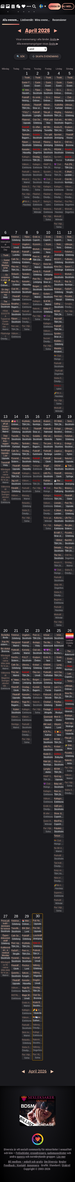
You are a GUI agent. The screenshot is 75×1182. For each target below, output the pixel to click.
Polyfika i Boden (59, 702)
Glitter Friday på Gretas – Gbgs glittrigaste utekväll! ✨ (48, 309)
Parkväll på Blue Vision (27, 172)
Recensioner (59, 20)
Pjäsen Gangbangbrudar (27, 142)
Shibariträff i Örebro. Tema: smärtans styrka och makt (16, 274)
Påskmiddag (27, 120)
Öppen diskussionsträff (5, 938)
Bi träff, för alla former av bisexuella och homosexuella (59, 533)
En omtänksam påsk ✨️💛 (37, 97)
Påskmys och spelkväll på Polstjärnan (48, 142)
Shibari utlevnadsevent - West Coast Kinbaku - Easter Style (59, 97)
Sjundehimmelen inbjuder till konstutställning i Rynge (48, 172)
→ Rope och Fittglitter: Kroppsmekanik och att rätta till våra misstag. (69, 666)
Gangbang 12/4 (69, 304)
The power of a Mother (48, 443)
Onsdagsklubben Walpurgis (37, 987)
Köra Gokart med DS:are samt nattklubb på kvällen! (59, 267)
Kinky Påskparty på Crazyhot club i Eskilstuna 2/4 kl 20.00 (37, 201)
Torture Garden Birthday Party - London (59, 836)
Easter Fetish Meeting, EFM (27, 82)
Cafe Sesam (16, 259)
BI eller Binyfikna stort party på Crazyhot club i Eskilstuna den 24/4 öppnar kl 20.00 (48, 813)
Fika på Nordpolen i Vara (69, 738)
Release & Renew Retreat (48, 249)
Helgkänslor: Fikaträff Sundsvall (59, 495)
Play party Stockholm (69, 547)
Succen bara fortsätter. (48, 338)
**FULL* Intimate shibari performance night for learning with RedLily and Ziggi (37, 264)
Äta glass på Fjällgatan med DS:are (69, 525)
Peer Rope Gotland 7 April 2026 (16, 281)
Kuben (16, 311)
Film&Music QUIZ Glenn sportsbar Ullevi (16, 488)
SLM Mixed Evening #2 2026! (48, 301)
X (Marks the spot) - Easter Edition (69, 172)
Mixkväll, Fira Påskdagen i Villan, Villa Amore (69, 209)
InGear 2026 (48, 635)
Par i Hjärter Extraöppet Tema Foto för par (69, 768)
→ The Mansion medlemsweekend (59, 642)
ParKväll (59, 371)
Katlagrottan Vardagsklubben (27, 157)
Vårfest (59, 540)
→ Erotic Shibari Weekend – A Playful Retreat (59, 657)
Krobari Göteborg (37, 665)
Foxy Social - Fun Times (37, 179)
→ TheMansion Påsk (27, 78)
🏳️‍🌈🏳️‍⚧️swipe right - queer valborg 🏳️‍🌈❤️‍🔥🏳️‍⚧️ (37, 1017)
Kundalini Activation (37, 687)
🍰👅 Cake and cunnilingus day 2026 (16, 421)
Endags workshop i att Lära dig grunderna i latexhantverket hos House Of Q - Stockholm (59, 428)
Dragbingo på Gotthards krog (37, 980)
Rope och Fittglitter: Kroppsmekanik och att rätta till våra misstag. (59, 680)
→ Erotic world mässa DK (48, 237)
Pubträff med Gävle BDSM (48, 458)
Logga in (54, 6)
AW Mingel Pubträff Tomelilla (48, 127)
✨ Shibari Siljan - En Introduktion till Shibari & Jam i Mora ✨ (69, 745)
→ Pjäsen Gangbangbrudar (37, 90)
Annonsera (33, 1165)
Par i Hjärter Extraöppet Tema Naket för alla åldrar (69, 782)
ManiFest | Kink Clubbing (59, 821)
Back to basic (59, 142)
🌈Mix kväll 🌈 (27, 201)
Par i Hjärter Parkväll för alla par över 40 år (37, 187)
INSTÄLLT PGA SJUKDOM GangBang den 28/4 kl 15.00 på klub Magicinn (16, 995)
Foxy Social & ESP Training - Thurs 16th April (37, 481)
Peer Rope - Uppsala (69, 503)
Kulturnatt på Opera (59, 518)
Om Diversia (51, 1161)
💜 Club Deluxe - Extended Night (48, 179)
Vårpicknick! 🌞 (59, 724)
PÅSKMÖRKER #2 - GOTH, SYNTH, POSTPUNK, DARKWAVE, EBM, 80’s (59, 149)
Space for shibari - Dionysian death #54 (69, 267)
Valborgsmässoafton (37, 1025)
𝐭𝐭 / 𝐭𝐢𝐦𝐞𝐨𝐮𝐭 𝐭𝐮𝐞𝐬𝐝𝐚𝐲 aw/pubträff (16, 680)
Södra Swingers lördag (59, 378)
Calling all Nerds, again (59, 304)
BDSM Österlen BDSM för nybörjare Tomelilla (59, 739)
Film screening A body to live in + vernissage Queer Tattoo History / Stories (59, 761)
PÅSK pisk (48, 120)
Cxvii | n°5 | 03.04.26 (48, 157)
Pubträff (16, 244)
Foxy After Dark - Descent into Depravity (59, 172)
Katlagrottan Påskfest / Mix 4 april (59, 187)
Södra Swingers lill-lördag (27, 187)
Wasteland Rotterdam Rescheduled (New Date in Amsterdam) (59, 348)
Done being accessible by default (48, 264)
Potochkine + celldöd (27, 458)
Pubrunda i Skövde (48, 694)
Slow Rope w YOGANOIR (69, 693)
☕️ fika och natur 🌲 (59, 481)
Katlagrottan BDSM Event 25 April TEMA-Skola (59, 799)
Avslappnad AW (37, 642)
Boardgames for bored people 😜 (69, 510)
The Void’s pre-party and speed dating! (27, 436)
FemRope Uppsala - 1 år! (5, 453)
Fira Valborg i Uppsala (37, 928)
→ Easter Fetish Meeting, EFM (37, 82)
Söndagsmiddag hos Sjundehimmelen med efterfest (69, 562)
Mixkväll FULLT (59, 408)
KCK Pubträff (48, 732)
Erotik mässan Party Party (48, 806)
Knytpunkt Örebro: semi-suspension (69, 127)
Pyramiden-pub (16, 458)
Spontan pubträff (59, 134)
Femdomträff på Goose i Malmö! (5, 425)
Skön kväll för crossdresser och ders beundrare (27, 1032)
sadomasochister (56, 1153)
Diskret (66, 1165)
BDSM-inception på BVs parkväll (27, 289)
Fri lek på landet (59, 443)
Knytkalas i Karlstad (27, 105)
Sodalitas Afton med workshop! (37, 436)
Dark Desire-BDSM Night (37, 149)
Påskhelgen (37, 194)
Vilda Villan (59, 585)
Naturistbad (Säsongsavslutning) (69, 458)
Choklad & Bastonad (48, 702)
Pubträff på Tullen (27, 252)
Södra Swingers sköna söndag (69, 570)
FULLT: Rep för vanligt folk (27, 657)
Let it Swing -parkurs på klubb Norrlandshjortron (59, 672)
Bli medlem (68, 6)
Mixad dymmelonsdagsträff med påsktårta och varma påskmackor (27, 179)
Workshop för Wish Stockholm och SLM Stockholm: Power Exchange (69, 274)
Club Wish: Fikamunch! (16, 289)
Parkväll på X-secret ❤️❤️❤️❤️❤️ (59, 209)
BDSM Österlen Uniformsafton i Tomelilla (59, 311)
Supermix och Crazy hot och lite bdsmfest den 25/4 (59, 893)
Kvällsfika (59, 105)
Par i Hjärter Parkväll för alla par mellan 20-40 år (37, 316)
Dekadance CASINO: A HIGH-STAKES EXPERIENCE (59, 547)
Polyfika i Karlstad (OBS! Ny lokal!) (16, 443)
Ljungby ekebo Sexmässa (48, 769)
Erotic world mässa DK (37, 237)
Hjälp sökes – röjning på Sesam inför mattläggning (37, 943)
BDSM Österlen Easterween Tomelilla (59, 769)
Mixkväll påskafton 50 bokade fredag (59, 216)
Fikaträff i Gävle (59, 473)
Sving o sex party (59, 385)
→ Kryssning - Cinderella (48, 244)
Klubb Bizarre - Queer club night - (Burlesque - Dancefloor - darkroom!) (37, 1002)
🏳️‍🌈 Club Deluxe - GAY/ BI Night (59, 356)
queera (21, 1156)
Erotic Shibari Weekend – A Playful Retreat (48, 657)
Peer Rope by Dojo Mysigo (37, 279)
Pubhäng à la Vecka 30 (48, 481)
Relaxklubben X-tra (27, 1040)
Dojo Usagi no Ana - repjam (5, 440)
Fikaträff (37, 105)
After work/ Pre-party (48, 436)
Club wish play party (37, 650)
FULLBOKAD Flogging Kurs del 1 (59, 281)
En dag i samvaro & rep (5, 292)
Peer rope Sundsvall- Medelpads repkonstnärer (16, 943)
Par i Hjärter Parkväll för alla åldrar (27, 194)
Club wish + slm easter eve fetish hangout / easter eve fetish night (59, 120)
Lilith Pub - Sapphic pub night (48, 149)
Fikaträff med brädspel (59, 252)
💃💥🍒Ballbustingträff (59, 732)
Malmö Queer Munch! (37, 294)
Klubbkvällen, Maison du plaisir (59, 341)
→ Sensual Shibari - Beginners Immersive (69, 421)
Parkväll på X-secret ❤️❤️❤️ (59, 607)
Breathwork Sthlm (16, 304)
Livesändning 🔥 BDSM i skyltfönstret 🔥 (59, 503)
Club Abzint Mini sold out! (69, 179)
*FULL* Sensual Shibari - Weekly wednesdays (27, 267)
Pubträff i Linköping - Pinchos (48, 271)
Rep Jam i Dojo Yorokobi (69, 281)
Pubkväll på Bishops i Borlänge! (48, 451)
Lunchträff (37, 935)
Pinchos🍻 (27, 259)
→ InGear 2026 (59, 635)
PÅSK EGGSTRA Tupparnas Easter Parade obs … (5, 319)
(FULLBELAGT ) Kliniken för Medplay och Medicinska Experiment (59, 694)
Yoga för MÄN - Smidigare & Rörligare (27, 702)
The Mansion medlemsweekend (48, 642)
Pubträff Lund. (27, 127)
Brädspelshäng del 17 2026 (59, 289)
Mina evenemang (43, 20)
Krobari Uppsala (59, 746)
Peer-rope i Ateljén (27, 950)
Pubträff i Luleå (59, 326)
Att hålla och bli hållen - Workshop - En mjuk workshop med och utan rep (69, 120)
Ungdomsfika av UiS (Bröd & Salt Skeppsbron (27, 244)
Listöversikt (26, 20)
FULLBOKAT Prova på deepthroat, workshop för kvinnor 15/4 (27, 428)
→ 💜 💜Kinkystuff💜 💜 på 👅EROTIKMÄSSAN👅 (59, 650)
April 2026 (37, 30)
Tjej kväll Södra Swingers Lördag (59, 863)
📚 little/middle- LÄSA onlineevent (27, 921)
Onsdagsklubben (27, 451)
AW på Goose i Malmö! (48, 256)
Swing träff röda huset (48, 201)
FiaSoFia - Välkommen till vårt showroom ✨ (16, 950)
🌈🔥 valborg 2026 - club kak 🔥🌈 (37, 1010)
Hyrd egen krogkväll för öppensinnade (59, 776)
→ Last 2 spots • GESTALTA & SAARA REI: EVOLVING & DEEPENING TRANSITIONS (69, 673)
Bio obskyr (5, 649)
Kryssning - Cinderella (37, 244)
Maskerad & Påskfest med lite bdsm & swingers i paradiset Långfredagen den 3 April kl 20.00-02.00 (48, 209)
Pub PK (5, 642)
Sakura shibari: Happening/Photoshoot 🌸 (27, 973)
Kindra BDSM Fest (59, 127)
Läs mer (61, 1156)
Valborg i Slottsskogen (37, 965)
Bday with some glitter (59, 784)
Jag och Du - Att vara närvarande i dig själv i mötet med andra (16, 481)
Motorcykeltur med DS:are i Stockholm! (69, 488)
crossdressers (38, 1153)
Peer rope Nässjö (59, 296)
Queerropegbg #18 (48, 680)
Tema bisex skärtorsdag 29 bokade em (37, 209)
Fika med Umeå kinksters (16, 267)
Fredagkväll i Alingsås (48, 709)
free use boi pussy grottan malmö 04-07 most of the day (16, 326)
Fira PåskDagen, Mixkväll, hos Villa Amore (69, 201)
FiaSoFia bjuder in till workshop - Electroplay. (69, 289)
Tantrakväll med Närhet (27, 134)
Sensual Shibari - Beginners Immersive (59, 458)
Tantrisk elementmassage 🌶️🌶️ (48, 687)
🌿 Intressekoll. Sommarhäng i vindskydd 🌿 (27, 90)
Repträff (48, 279)
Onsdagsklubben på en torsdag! (37, 157)
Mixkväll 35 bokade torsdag (59, 614)
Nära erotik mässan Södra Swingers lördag (59, 878)
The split (48, 134)
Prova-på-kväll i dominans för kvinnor (5, 925)
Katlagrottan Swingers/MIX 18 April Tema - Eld (59, 525)
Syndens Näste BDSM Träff (59, 333)
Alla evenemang (10, 21)
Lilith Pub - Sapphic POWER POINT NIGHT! (48, 473)
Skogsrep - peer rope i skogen (69, 451)
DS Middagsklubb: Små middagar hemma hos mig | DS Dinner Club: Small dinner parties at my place (59, 421)
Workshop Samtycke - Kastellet (37, 249)
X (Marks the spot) (59, 510)
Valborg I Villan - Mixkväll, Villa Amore (37, 1047)
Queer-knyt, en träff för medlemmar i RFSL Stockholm (59, 274)
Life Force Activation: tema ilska (69, 518)
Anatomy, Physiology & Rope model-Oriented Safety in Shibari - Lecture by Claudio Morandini (48, 421)
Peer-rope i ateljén (37, 256)
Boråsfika (5, 635)
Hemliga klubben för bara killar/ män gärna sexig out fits (16, 724)
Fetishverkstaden (69, 112)
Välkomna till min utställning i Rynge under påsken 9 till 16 (48, 105)
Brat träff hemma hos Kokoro (59, 319)
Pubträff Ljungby (37, 112)
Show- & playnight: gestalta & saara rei (59, 813)
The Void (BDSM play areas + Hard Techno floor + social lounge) (59, 555)
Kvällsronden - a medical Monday (5, 951)
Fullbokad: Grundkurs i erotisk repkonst (69, 259)
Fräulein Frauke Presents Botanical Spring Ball (59, 828)
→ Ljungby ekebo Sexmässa (59, 665)
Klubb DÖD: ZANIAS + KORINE (48, 754)
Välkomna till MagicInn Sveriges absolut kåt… (5, 493)
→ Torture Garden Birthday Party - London (69, 681)
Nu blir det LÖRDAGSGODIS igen (59, 848)
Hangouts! (16, 642)
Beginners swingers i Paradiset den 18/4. (59, 600)
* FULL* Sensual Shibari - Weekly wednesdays (27, 112)
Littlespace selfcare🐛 (69, 686)
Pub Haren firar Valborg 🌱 (37, 921)
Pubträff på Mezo (37, 458)
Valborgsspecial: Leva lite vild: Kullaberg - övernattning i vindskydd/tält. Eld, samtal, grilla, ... (37, 973)
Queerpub (48, 717)
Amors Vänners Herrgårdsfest (59, 562)
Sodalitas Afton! (37, 134)
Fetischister (22, 1153)
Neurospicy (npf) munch (27, 958)
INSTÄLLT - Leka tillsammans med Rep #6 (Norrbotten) (59, 709)
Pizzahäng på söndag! (69, 149)
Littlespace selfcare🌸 (69, 428)
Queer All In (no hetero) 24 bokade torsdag (48, 821)
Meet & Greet (59, 717)
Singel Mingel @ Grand (48, 466)
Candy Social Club (37, 271)
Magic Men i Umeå (27, 995)
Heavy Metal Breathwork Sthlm (37, 443)
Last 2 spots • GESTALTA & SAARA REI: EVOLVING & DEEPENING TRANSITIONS (59, 687)
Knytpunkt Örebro (37, 657)
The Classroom (5, 302)
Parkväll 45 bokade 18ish (59, 900)
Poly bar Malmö (16, 672)
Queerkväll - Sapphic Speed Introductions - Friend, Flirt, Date (16, 973)
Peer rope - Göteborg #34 (69, 723)
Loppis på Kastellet (59, 451)
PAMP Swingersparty (48, 164)
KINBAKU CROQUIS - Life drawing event (48, 665)
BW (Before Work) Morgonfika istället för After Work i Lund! (27, 928)
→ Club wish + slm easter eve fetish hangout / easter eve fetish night (69, 97)
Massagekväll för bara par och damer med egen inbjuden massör (27, 495)
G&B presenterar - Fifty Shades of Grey (59, 806)
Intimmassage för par (69, 473)
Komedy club (27, 650)
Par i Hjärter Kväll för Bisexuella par (37, 488)
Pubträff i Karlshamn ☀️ (37, 451)
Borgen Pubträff (37, 286)
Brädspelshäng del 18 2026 (69, 716)
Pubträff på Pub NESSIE (27, 97)
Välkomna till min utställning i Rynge (69, 187)
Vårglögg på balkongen (59, 112)
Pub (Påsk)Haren (69, 164)
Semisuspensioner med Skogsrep (59, 436)
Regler (62, 1161)
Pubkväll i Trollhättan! (48, 672)
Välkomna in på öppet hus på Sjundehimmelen (69, 775)
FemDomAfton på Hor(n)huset (16, 657)
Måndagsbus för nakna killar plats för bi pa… (5, 474)
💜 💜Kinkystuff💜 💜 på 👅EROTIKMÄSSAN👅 (48, 650)
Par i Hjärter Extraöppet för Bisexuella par (69, 311)
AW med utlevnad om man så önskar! (48, 724)
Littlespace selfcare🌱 (69, 244)
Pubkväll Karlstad (37, 950)
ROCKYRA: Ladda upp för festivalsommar (59, 259)
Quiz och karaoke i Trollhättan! (69, 157)
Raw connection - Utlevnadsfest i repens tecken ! (59, 791)
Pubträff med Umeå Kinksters (37, 958)
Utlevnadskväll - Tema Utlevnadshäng (27, 665)
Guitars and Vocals (48, 294)
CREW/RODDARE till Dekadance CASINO (59, 466)
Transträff (5, 462)
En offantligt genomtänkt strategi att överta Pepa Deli (37, 127)
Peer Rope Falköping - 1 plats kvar (59, 488)
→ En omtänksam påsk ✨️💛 (48, 97)
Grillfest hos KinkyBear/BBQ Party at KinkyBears (59, 754)
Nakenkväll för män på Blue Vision (37, 172)
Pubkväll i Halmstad (48, 428)
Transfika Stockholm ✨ (16, 436)
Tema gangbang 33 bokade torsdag (48, 518)
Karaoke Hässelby (27, 149)
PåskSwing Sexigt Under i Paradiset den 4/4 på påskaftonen (59, 201)
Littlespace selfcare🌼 (69, 105)
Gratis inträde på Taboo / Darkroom (27, 1003)
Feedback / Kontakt (15, 1165)
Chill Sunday (69, 555)
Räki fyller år (48, 761)
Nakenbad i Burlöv (69, 760)
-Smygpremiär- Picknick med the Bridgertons (69, 708)
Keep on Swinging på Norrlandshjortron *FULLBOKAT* (59, 870)
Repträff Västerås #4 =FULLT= (69, 730)
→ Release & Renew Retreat (59, 244)
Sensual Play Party (37, 142)
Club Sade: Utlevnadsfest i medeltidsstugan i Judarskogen (37, 995)
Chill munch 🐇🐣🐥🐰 (69, 142)
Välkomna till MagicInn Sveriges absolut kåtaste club (27, 164)
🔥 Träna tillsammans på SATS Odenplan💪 (69, 466)
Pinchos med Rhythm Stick (27, 965)
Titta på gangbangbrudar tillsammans (48, 112)
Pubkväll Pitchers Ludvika (16, 252)
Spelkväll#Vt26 (37, 421)
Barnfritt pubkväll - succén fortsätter (69, 540)
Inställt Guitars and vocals (48, 739)
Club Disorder (37, 120)
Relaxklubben (27, 503)
